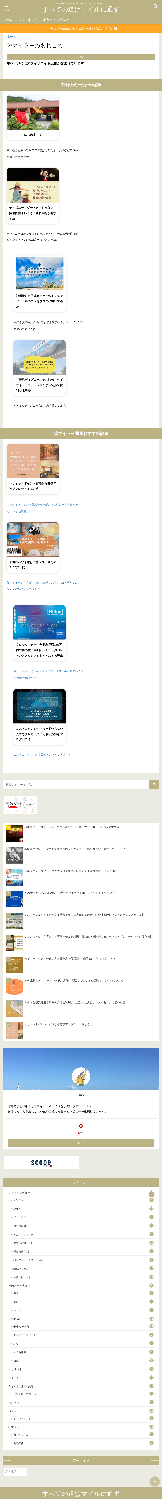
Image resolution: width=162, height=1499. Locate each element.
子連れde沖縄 (21, 1326)
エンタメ (18, 1200)
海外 (15, 1293)
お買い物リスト (22, 1277)
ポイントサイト (22, 1418)
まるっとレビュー (56, 19)
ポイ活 (12, 1411)
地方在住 (18, 1443)
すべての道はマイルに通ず (81, 9)
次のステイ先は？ (19, 1285)
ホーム (8, 19)
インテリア (19, 1217)
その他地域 (19, 1352)
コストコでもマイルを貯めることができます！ (42, 754)
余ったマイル (21, 1434)
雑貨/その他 (20, 1268)
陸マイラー (15, 1427)
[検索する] (154, 784)
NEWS (17, 1310)
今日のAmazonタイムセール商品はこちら (81, 28)
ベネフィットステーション (28, 1260)
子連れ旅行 (15, 1319)
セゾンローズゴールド (26, 1394)
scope (16, 1208)
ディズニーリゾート (24, 1335)
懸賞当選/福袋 (21, 1251)
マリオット (15, 1369)
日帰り (17, 1360)
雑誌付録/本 (20, 1226)
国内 (15, 1302)
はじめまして (28, 19)
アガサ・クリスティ (24, 1234)
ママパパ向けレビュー (26, 1243)
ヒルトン (13, 1377)
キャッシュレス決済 (20, 1386)
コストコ (13, 1402)
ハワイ (17, 1343)
